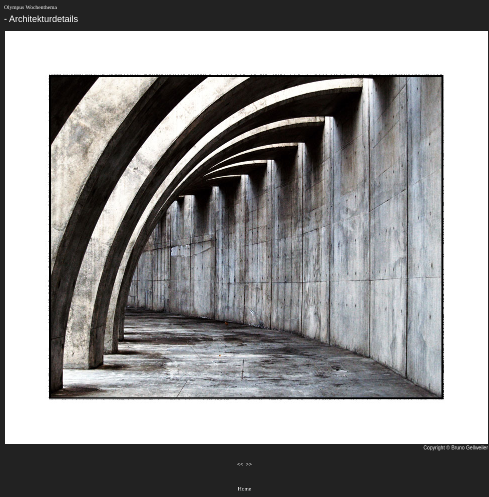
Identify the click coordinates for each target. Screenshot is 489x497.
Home (244, 488)
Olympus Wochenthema (30, 7)
